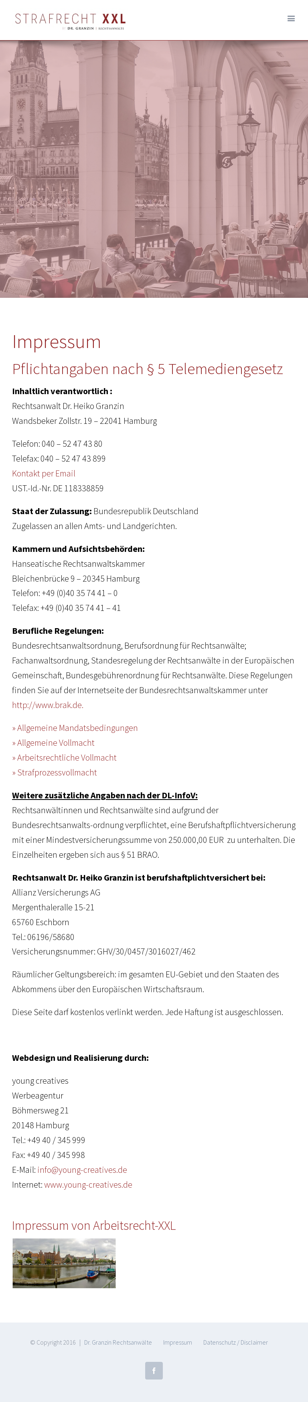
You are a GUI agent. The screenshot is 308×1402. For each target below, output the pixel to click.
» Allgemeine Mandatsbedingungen (75, 727)
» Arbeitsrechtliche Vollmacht (64, 757)
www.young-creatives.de (88, 1184)
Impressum (177, 1342)
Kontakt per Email (43, 473)
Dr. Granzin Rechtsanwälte (118, 1342)
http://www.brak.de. (47, 704)
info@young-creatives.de (82, 1169)
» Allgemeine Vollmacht (53, 742)
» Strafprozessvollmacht (54, 772)
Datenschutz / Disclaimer (235, 1342)
